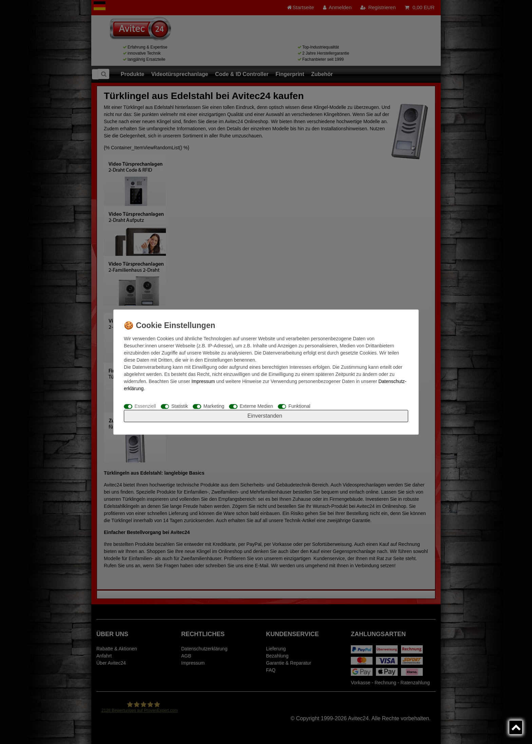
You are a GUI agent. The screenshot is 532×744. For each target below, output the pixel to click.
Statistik (179, 406)
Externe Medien (256, 406)
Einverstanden (264, 416)
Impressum (203, 381)
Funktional (299, 406)
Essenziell (145, 406)
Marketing (214, 406)
